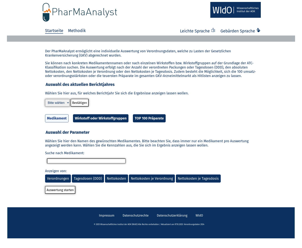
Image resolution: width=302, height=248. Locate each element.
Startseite (54, 30)
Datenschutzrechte (136, 215)
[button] (151, 105)
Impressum (106, 215)
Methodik (77, 30)
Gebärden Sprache (241, 31)
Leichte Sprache (198, 31)
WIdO (199, 215)
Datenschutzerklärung (172, 215)
